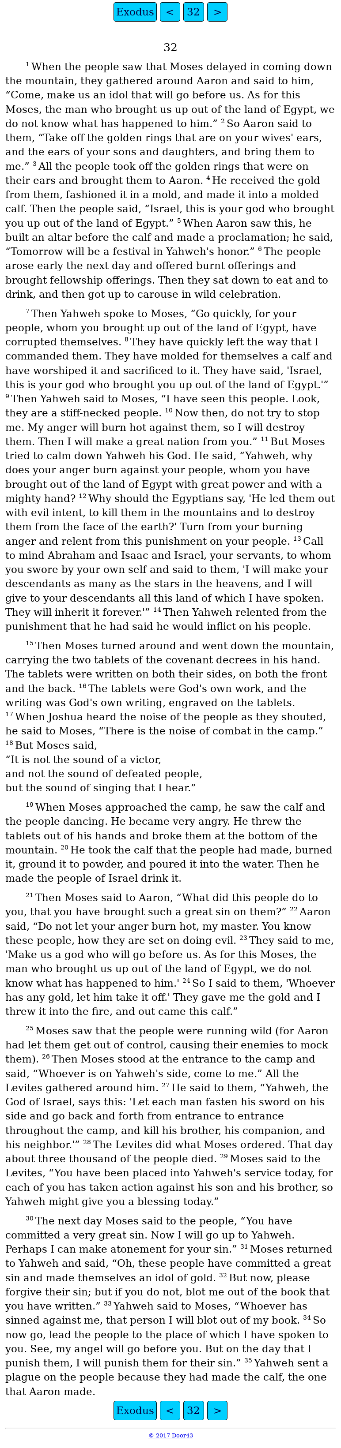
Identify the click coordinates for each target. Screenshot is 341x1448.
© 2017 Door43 (170, 1435)
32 (193, 12)
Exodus (135, 12)
